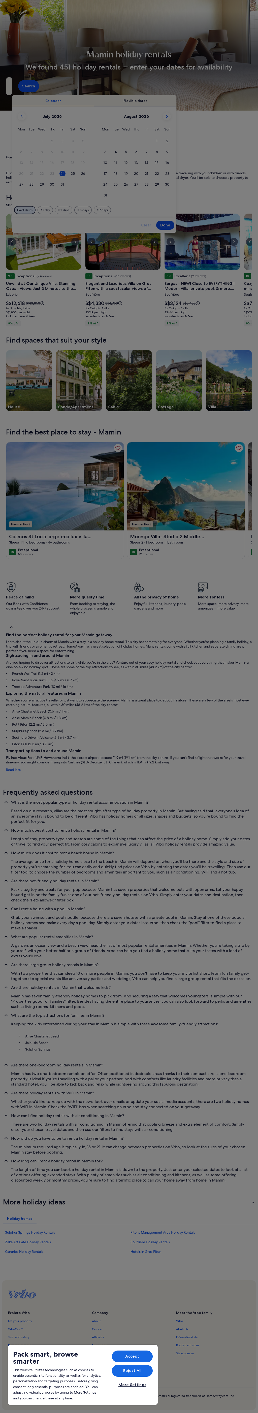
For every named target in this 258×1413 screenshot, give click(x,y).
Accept (132, 1356)
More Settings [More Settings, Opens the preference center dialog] (132, 1384)
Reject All (132, 1370)
